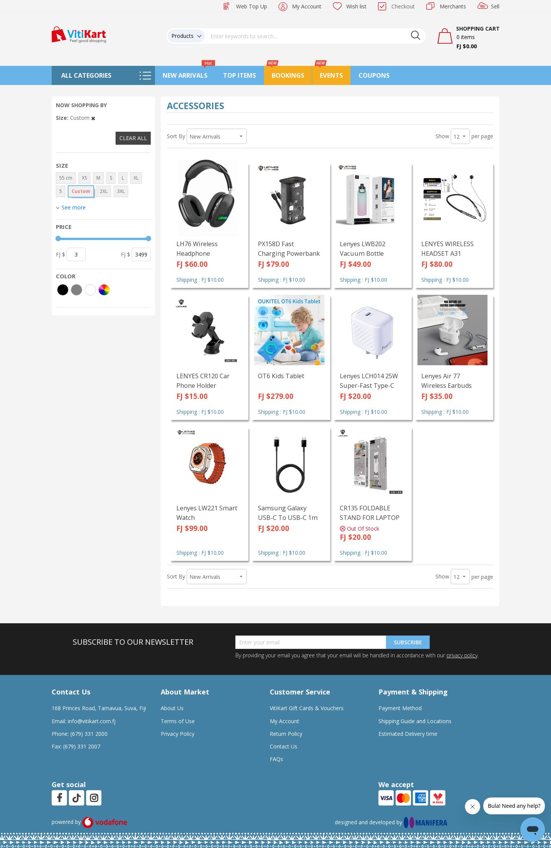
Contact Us (283, 746)
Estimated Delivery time (407, 733)
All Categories (86, 75)
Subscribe (408, 642)
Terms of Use (178, 721)
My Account (306, 6)
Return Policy (286, 733)
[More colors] (104, 290)
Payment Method (400, 708)
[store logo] (79, 34)
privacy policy (462, 655)
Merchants (453, 6)
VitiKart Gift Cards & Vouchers (307, 708)
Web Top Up (251, 6)
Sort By (176, 136)
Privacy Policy (177, 733)
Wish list (356, 6)
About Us (172, 708)
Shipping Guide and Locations (415, 721)
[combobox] (315, 36)
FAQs (276, 759)
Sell (495, 6)
